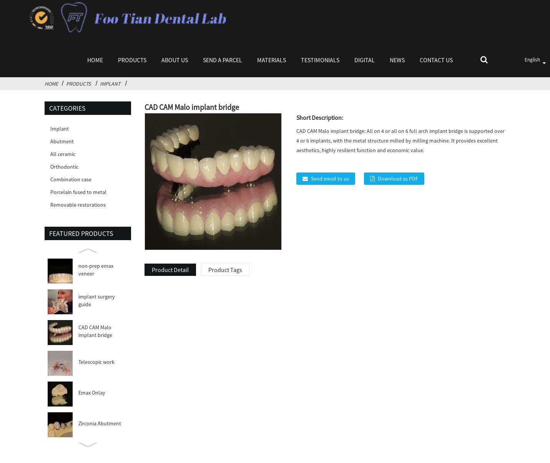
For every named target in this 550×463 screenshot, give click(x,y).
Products (132, 60)
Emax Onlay (91, 392)
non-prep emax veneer (95, 269)
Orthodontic (64, 166)
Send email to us (330, 178)
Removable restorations (78, 204)
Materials (271, 60)
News (397, 60)
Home (95, 60)
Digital (364, 60)
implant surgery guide (96, 300)
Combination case (70, 179)
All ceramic (62, 154)
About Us (174, 60)
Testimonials (320, 60)
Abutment (62, 141)
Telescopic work (96, 361)
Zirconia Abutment (99, 423)
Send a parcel (222, 60)
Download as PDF (398, 178)
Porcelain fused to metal (78, 192)
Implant (110, 83)
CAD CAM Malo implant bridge (95, 331)
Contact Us (436, 60)
